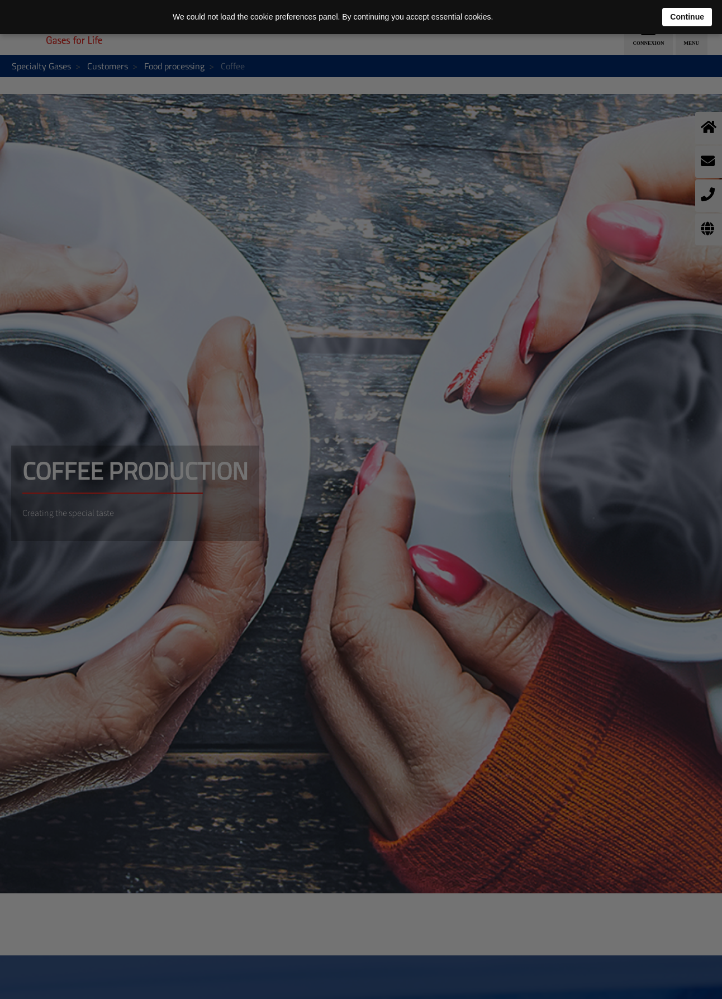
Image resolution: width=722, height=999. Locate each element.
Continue (687, 16)
